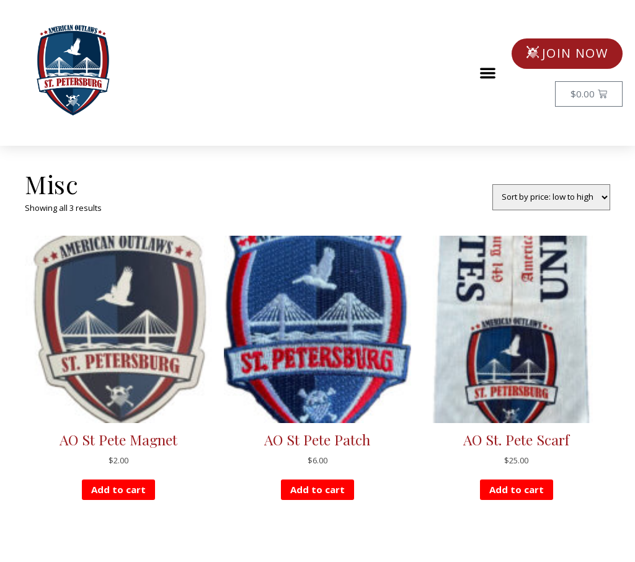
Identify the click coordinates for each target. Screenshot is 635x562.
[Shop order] (551, 197)
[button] (488, 73)
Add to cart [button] (118, 489)
